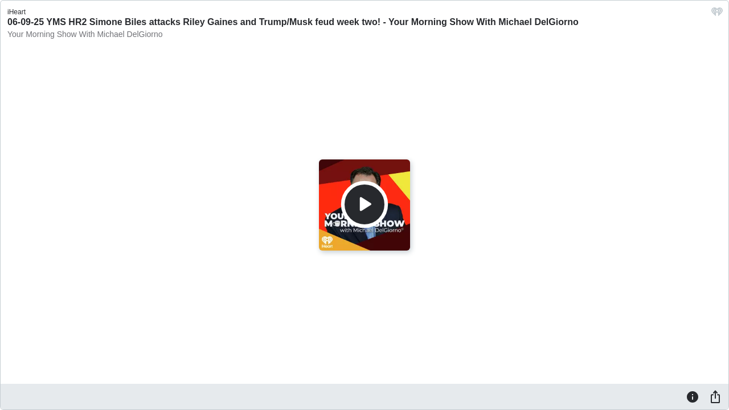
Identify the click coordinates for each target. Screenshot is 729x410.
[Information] (692, 396)
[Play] (364, 204)
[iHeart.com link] (717, 14)
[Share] (715, 396)
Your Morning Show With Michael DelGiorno (85, 34)
